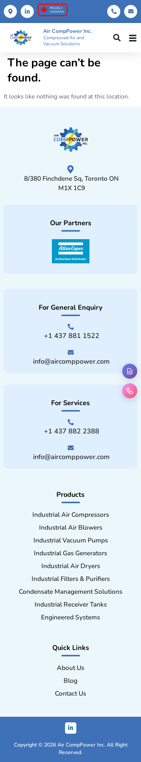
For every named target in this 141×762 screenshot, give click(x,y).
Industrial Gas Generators (70, 553)
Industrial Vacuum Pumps (70, 540)
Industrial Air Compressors (70, 515)
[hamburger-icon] (132, 37)
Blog (70, 681)
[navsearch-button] (117, 38)
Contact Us (70, 694)
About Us (70, 668)
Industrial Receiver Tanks (71, 605)
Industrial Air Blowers (70, 528)
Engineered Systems (70, 617)
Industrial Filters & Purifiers (71, 579)
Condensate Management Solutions (70, 592)
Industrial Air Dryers (70, 566)
